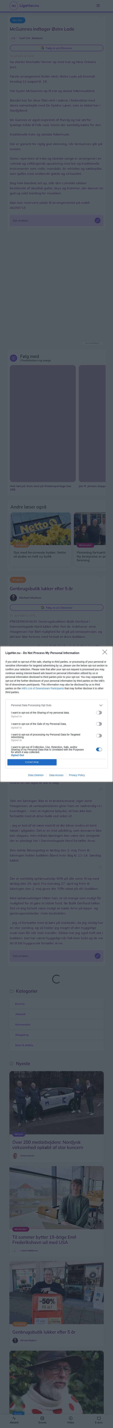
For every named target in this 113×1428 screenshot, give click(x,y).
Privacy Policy (77, 775)
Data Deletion (36, 775)
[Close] (105, 653)
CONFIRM (32, 762)
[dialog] (56, 714)
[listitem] (56, 705)
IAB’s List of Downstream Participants (43, 688)
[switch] (99, 712)
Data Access (56, 775)
